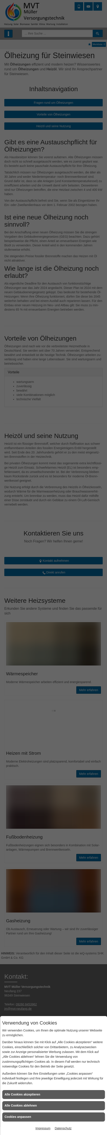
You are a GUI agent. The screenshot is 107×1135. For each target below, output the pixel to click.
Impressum (42, 1128)
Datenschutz (63, 1128)
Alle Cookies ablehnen (21, 1105)
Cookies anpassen (18, 1117)
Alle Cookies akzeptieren (22, 1094)
